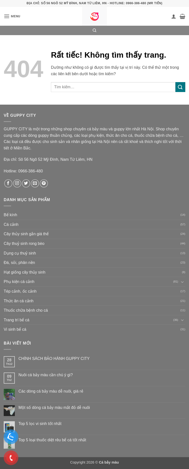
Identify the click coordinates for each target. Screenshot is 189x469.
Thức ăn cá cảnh (19, 301)
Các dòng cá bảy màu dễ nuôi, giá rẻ (51, 391)
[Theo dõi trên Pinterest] (44, 183)
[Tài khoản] (173, 16)
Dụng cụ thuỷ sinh (20, 253)
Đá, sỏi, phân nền (19, 262)
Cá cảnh (11, 224)
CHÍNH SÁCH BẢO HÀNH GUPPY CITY (54, 358)
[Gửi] (180, 87)
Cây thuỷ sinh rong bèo (24, 243)
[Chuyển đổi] (182, 282)
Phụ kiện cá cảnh (19, 282)
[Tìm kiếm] (94, 30)
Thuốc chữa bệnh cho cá (26, 310)
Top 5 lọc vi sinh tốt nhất (40, 424)
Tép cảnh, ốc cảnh (20, 291)
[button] (12, 16)
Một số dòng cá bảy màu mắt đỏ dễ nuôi (54, 407)
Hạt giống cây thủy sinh (24, 272)
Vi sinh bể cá (15, 329)
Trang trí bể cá (16, 320)
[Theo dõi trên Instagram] (17, 183)
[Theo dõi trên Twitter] (26, 183)
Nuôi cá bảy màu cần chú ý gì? (46, 375)
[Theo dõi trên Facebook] (8, 183)
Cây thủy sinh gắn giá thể (26, 234)
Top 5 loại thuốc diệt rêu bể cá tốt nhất (52, 440)
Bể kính (10, 215)
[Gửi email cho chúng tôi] (35, 183)
